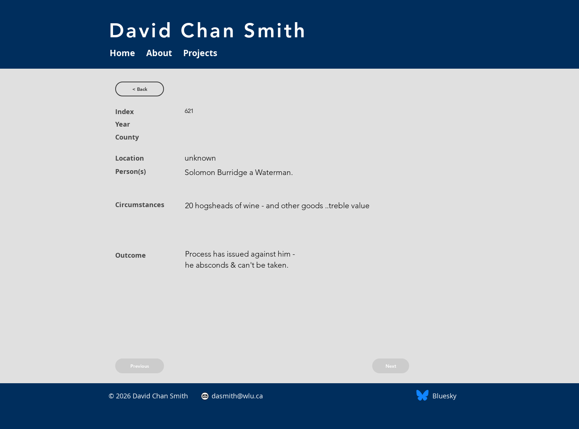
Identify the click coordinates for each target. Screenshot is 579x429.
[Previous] (139, 365)
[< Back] (139, 89)
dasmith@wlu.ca (236, 395)
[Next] (390, 365)
